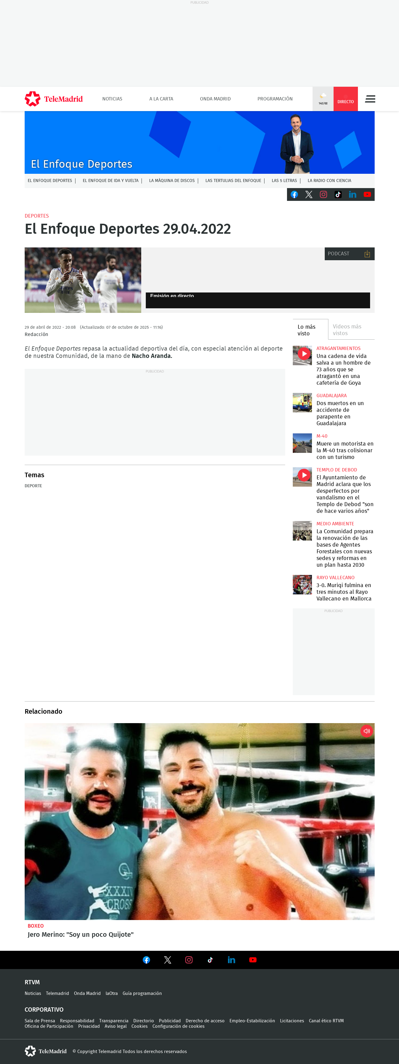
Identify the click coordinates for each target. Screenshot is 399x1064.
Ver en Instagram (189, 960)
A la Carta (161, 98)
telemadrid (46, 1051)
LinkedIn (352, 194)
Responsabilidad (77, 1021)
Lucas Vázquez (83, 280)
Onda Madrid (215, 98)
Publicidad (170, 1021)
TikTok (338, 194)
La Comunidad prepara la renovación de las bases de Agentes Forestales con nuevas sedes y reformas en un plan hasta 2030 (302, 530)
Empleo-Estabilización (252, 1021)
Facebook (294, 194)
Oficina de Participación (49, 1026)
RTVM (32, 982)
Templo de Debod (337, 469)
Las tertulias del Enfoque (233, 181)
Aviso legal (116, 1026)
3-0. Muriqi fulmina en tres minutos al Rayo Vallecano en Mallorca (302, 584)
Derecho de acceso (205, 1021)
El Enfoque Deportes (50, 181)
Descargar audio (367, 253)
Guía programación (142, 993)
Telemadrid (57, 993)
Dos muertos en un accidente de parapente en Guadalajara (302, 402)
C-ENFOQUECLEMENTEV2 (200, 142)
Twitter (309, 194)
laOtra (112, 993)
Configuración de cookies (178, 1026)
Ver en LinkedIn (232, 960)
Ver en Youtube (253, 960)
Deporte (33, 486)
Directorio (143, 1021)
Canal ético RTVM (326, 1021)
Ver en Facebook (146, 961)
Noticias (112, 98)
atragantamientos (339, 348)
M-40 (322, 436)
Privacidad (89, 1026)
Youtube (367, 194)
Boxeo (36, 926)
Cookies (139, 1026)
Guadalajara (332, 395)
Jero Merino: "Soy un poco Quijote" (200, 821)
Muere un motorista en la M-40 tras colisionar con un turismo (302, 443)
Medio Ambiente (335, 523)
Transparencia (113, 1021)
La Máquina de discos (172, 181)
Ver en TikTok (210, 961)
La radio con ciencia (329, 181)
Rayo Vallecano (336, 577)
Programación (275, 98)
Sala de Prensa (40, 1021)
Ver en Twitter (168, 961)
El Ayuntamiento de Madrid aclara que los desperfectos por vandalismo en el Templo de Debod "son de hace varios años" (302, 476)
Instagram (323, 194)
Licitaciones (292, 1021)
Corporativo (44, 1010)
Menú (370, 99)
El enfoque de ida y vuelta (110, 181)
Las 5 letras (284, 181)
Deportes (37, 216)
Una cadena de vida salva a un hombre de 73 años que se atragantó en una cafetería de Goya (302, 355)
